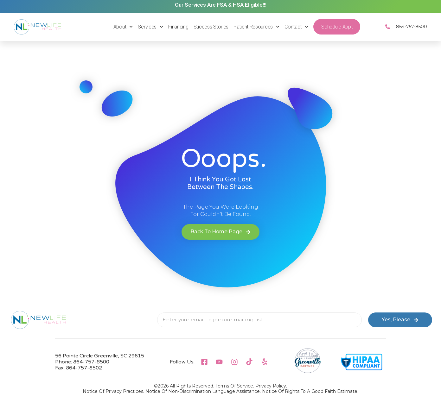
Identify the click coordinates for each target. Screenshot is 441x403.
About (123, 27)
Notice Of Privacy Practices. (113, 391)
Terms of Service (234, 386)
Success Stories (211, 27)
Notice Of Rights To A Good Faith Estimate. (310, 391)
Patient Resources (256, 27)
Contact (296, 27)
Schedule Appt (336, 27)
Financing (178, 27)
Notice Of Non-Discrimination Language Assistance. (203, 391)
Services (150, 27)
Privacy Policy (270, 386)
